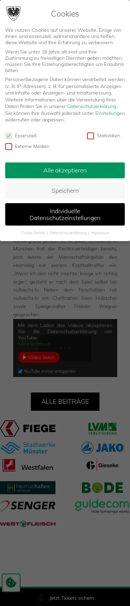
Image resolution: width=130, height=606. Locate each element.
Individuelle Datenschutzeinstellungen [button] (65, 213)
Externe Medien (27, 145)
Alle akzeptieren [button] (65, 169)
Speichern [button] (65, 189)
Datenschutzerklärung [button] (68, 231)
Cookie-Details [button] (33, 231)
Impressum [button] (100, 231)
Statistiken (103, 135)
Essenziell (20, 135)
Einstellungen (110, 112)
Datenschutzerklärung (91, 105)
